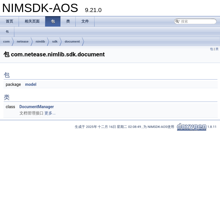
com (6, 41)
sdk (55, 41)
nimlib (40, 41)
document (72, 41)
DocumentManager (36, 106)
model (30, 84)
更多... (50, 113)
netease (23, 41)
